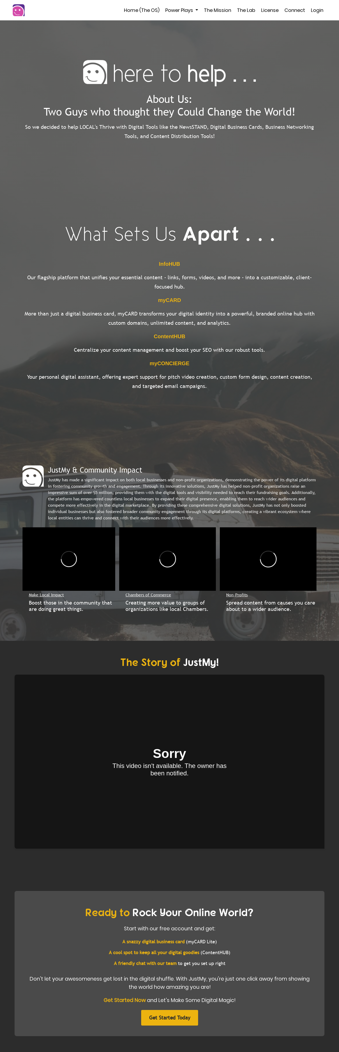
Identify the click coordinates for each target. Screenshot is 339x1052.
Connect (294, 10)
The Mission (217, 10)
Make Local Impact (46, 595)
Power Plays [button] (179, 10)
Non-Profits (237, 595)
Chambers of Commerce (148, 595)
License (270, 10)
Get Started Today (169, 1017)
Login (317, 10)
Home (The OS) (141, 10)
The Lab (246, 10)
